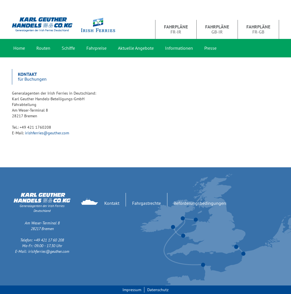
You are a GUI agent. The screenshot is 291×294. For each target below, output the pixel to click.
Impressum (131, 289)
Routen (43, 48)
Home (19, 48)
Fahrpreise (96, 48)
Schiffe (68, 48)
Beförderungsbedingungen (200, 203)
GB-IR (217, 29)
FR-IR (176, 29)
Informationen (179, 48)
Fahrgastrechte (146, 203)
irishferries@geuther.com (47, 132)
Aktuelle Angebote (136, 48)
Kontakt (111, 203)
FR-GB (258, 29)
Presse (210, 48)
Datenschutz (158, 289)
